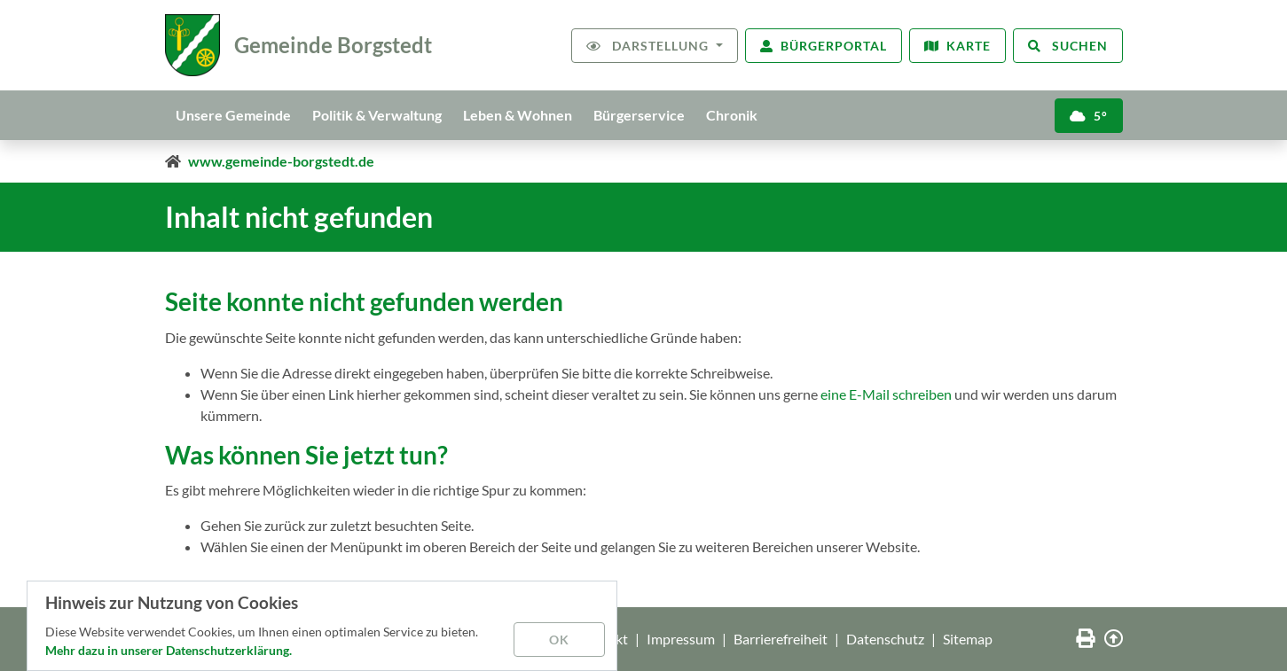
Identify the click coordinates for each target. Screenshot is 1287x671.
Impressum (681, 638)
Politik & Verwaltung (377, 114)
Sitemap (968, 638)
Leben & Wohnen (517, 114)
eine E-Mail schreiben (886, 394)
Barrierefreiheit (781, 638)
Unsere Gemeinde (233, 114)
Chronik (731, 114)
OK (559, 639)
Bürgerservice (639, 114)
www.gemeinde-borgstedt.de (281, 160)
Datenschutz (885, 638)
